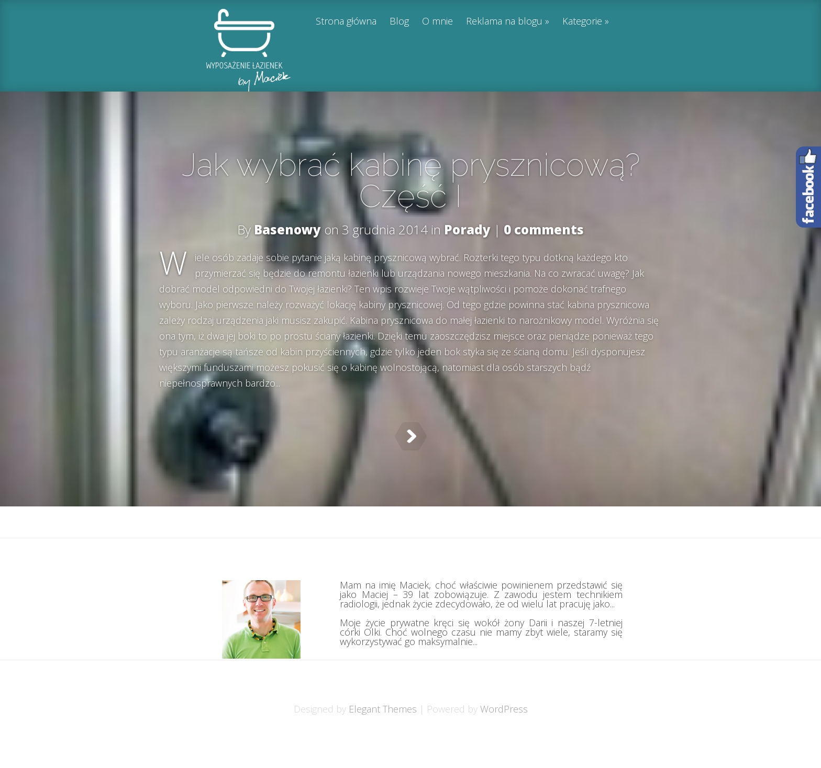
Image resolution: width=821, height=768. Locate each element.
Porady (467, 229)
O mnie (437, 21)
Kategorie (582, 21)
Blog (399, 21)
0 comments (544, 229)
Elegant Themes (383, 735)
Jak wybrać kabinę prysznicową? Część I (411, 180)
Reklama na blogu (504, 21)
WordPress (504, 735)
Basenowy (287, 229)
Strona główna (346, 21)
